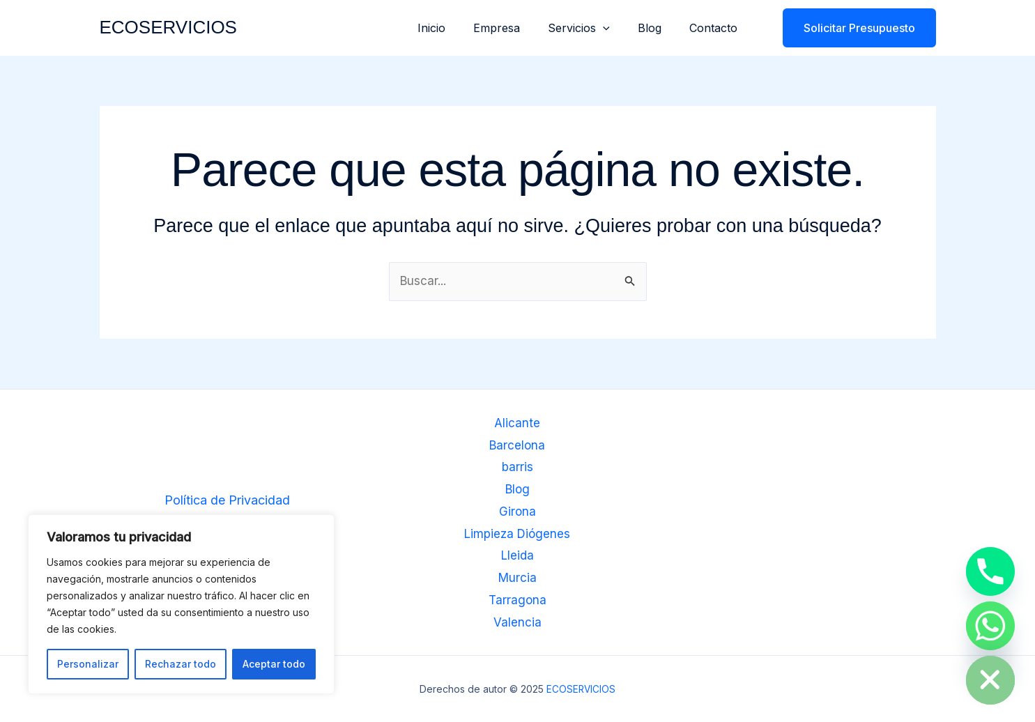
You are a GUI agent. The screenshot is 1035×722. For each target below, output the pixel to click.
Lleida (517, 555)
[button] (850, 27)
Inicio (456, 28)
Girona (517, 512)
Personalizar (87, 664)
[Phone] (990, 571)
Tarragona (517, 599)
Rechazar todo (180, 664)
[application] (617, 28)
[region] (181, 604)
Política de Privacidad (227, 500)
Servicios (593, 28)
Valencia (517, 621)
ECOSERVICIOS (168, 27)
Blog (658, 28)
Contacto (716, 28)
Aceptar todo (274, 664)
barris (517, 468)
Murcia (517, 577)
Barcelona (517, 445)
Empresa (516, 28)
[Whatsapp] (990, 625)
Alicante (517, 424)
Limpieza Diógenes (517, 533)
